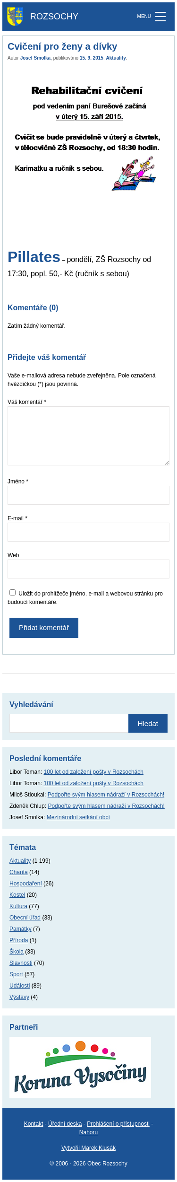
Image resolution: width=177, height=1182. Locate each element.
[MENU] (160, 16)
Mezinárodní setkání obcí (78, 817)
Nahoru (88, 1132)
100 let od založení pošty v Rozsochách (93, 772)
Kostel (17, 895)
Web (13, 555)
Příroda (18, 940)
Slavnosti (21, 963)
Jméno (18, 481)
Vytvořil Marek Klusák (88, 1148)
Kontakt (33, 1124)
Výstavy (19, 997)
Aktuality (116, 58)
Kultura (18, 906)
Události (19, 985)
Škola (16, 951)
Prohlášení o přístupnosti (118, 1124)
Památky (20, 929)
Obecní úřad (25, 917)
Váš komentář (27, 402)
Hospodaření (25, 883)
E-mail (17, 518)
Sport (16, 974)
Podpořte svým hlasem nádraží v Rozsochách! (106, 794)
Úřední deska (65, 1124)
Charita (18, 872)
